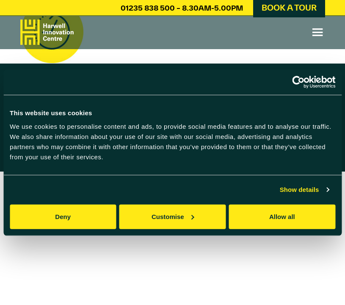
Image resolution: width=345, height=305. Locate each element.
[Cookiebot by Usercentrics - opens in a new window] (298, 82)
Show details (299, 189)
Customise (173, 216)
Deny (63, 216)
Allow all (282, 216)
